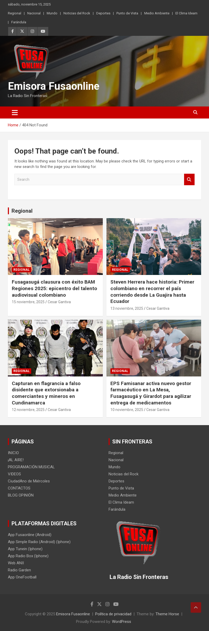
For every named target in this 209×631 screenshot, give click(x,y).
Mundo (52, 13)
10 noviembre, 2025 (126, 410)
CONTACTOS (19, 488)
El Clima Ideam (186, 13)
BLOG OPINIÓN (21, 495)
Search (189, 179)
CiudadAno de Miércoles (29, 481)
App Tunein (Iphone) (25, 549)
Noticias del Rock (76, 13)
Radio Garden (19, 570)
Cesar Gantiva (59, 302)
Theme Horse (167, 614)
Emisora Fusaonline (53, 86)
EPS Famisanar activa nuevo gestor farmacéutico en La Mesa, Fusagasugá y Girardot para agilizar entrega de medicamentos (150, 393)
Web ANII (16, 563)
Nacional (34, 13)
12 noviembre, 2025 (28, 410)
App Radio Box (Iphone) (28, 556)
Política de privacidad (113, 614)
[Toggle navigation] (15, 112)
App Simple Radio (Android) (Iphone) (39, 541)
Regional (14, 13)
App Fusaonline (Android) (29, 534)
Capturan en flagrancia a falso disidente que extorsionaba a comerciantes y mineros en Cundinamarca (46, 393)
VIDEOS (14, 474)
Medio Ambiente (156, 13)
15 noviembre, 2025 (28, 302)
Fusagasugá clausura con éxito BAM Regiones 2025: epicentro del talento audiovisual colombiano (54, 288)
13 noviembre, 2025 (126, 308)
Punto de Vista (127, 13)
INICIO (13, 452)
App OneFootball (22, 577)
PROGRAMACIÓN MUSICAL (31, 467)
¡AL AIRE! (16, 460)
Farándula (18, 22)
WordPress (121, 621)
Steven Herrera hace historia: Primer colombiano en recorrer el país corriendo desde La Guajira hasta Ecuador (152, 291)
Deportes (103, 13)
